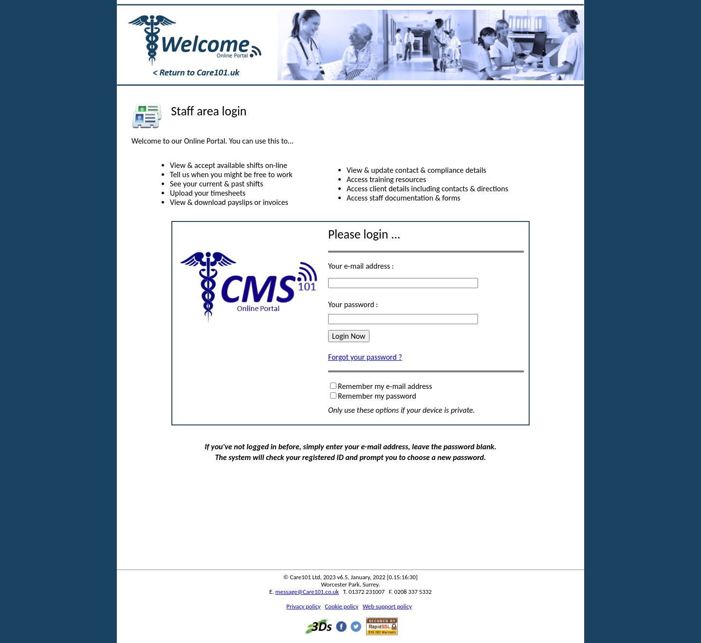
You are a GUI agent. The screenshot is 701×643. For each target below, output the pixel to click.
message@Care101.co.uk (307, 591)
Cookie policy (341, 606)
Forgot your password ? (365, 357)
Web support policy (387, 606)
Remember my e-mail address (385, 386)
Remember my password (377, 396)
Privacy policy (303, 606)
